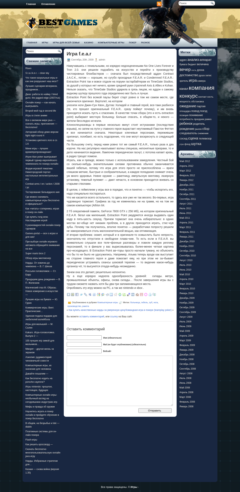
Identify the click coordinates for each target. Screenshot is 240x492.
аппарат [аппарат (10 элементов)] (206, 60)
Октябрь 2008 (187, 364)
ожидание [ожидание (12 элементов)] (188, 106)
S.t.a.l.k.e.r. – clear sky (37, 73)
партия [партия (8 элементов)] (201, 106)
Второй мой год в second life (41, 110)
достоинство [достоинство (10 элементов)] (189, 75)
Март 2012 (185, 170)
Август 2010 (186, 260)
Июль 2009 (186, 321)
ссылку (114, 316)
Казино (88, 42)
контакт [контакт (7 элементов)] (202, 96)
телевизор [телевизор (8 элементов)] (205, 138)
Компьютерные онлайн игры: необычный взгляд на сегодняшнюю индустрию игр (41, 398)
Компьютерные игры (111, 42)
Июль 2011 (186, 208)
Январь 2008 (186, 406)
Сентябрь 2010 (188, 255)
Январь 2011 (186, 236)
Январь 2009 (186, 350)
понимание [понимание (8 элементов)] (196, 115)
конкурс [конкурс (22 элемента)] (189, 96)
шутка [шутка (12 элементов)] (196, 144)
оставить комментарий (91, 316)
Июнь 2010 (186, 269)
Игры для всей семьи (66, 42)
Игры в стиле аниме (36, 115)
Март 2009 (185, 340)
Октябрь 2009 (187, 307)
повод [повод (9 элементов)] (195, 111)
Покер (132, 42)
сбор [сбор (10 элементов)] (205, 128)
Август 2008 (186, 373)
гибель (144, 302)
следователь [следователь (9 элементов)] (188, 133)
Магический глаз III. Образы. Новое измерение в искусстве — (42, 291)
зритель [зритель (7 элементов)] (184, 81)
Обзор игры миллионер (38, 258)
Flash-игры (31, 439)
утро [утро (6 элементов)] (182, 144)
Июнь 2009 (186, 326)
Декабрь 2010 (187, 241)
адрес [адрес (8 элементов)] (183, 60)
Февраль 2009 (187, 345)
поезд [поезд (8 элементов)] (203, 111)
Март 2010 (185, 284)
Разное (145, 42)
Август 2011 (186, 203)
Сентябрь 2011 (188, 199)
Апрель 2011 (186, 222)
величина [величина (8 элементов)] (203, 64)
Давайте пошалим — (37, 373)
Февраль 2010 (187, 288)
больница (135, 302)
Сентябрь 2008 (188, 368)
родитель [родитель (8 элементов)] (199, 123)
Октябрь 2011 (187, 194)
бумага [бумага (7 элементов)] (183, 64)
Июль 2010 (186, 265)
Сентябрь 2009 (188, 312)
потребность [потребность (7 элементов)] (186, 119)
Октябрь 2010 (187, 251)
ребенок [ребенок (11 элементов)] (186, 124)
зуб (150, 302)
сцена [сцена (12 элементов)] (193, 138)
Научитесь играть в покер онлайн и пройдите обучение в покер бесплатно (42, 415)
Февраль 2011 (187, 232)
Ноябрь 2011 (187, 189)
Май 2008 (185, 387)
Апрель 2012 (186, 166)
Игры (45, 42)
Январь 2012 (186, 180)
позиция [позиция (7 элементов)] (184, 115)
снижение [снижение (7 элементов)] (203, 133)
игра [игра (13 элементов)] (193, 80)
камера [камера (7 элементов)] (201, 81)
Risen (29, 68)
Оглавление (48, 4)
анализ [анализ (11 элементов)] (193, 60)
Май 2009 (185, 331)
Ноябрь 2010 (187, 246)
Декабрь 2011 (187, 185)
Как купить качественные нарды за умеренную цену (97, 310)
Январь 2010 (186, 293)
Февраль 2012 (187, 175)
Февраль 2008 (187, 401)
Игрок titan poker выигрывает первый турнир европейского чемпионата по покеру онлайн (42, 160)
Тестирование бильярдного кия (43, 192)
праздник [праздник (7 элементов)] (199, 119)
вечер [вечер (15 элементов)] (185, 69)
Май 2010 (185, 274)
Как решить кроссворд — (39, 444)
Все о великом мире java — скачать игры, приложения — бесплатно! (41, 124)
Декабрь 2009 (187, 298)
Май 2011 (185, 218)
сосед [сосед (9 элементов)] (184, 138)
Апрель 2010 (186, 279)
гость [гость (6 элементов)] (193, 70)
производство (74, 306)
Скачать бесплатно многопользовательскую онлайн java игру (43, 453)
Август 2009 (186, 317)
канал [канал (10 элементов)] (184, 88)
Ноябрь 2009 (187, 302)
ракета (85, 306)
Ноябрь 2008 (187, 359)
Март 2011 (185, 227)
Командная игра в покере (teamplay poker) (149, 310)
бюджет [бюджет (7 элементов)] (192, 64)
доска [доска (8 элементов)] (200, 70)
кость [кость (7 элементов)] (210, 96)
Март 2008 (185, 397)
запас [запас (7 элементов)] (208, 75)
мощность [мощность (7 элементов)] (185, 101)
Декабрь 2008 (187, 354)
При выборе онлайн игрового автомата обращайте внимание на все (43, 245)
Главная (31, 4)
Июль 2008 (186, 378)
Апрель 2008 (186, 392)
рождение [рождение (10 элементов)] (187, 128)
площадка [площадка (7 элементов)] (185, 111)
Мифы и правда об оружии (40, 406)
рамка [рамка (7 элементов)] (208, 119)
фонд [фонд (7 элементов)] (187, 144)
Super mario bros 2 (36, 253)
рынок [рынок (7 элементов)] (198, 129)
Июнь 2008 (186, 383)
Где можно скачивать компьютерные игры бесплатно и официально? (43, 200)
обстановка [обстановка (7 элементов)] (197, 101)
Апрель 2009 (186, 335)
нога (155, 302)
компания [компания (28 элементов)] (201, 87)
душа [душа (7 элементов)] (202, 75)
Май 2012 (185, 161)
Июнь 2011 (186, 213)
